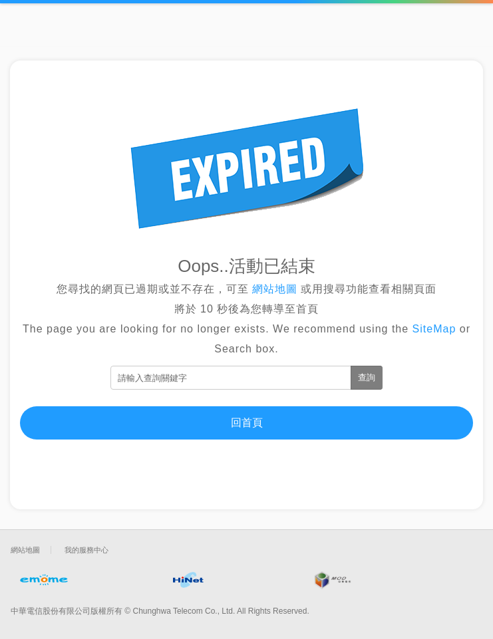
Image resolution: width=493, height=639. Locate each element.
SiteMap (434, 328)
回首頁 (247, 422)
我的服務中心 (86, 550)
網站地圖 (275, 289)
